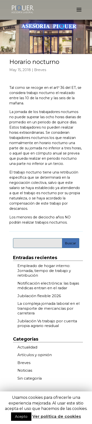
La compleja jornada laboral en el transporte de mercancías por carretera (48, 308)
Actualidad (27, 347)
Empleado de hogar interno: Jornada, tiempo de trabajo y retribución (44, 270)
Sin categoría (29, 378)
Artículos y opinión (34, 354)
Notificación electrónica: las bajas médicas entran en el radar (48, 285)
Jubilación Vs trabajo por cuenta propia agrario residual (47, 323)
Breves (40, 70)
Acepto (21, 416)
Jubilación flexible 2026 (39, 295)
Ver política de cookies (56, 416)
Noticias (24, 370)
